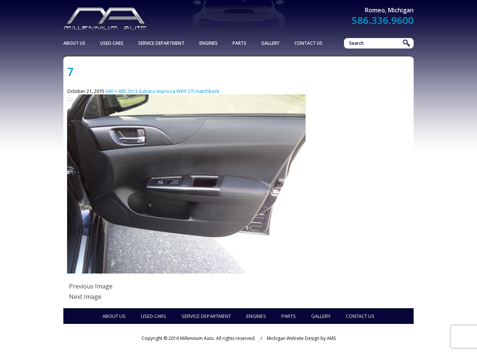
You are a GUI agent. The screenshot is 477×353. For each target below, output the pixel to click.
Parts (239, 43)
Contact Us (308, 43)
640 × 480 (115, 91)
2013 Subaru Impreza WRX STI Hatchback (173, 91)
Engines (208, 43)
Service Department (161, 43)
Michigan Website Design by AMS (301, 338)
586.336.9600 (383, 20)
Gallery (270, 43)
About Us (74, 43)
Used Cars (111, 43)
